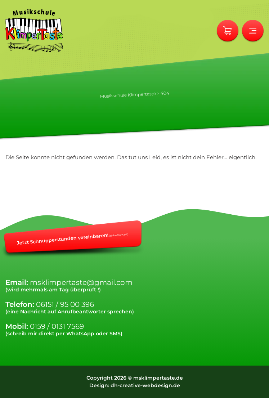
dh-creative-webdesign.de (145, 385)
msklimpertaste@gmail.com (81, 282)
